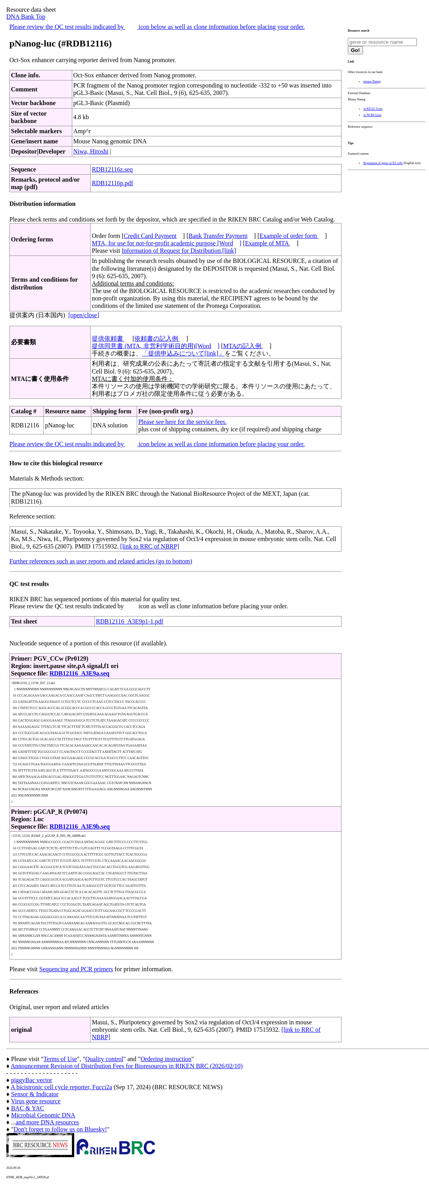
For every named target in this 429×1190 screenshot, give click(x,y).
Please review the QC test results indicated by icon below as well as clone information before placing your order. (157, 26)
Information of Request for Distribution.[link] (179, 250)
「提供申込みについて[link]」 (183, 353)
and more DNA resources (47, 1122)
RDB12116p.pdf (112, 183)
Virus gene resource (36, 1101)
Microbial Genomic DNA (43, 1115)
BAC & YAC (27, 1108)
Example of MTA (267, 243)
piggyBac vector (31, 1080)
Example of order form (288, 235)
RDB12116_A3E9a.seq (79, 673)
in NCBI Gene (372, 115)
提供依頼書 (108, 338)
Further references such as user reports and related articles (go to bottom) (100, 561)
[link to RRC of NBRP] (149, 546)
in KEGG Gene (373, 109)
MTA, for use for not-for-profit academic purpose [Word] (166, 243)
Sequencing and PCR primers (76, 969)
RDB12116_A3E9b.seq (80, 826)
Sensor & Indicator (35, 1094)
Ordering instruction (166, 1059)
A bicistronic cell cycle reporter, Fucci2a (61, 1087)
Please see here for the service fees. (182, 421)
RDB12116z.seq (112, 169)
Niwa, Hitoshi (91, 151)
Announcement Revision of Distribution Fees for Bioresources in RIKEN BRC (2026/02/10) (127, 1066)
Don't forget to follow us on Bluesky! (60, 1129)
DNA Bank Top (25, 16)
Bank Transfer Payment (218, 235)
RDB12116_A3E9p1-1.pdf (129, 621)
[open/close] (83, 315)
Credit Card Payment (150, 235)
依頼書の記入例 (157, 338)
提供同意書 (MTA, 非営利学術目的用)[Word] (156, 346)
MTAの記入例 (243, 346)
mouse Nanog (372, 81)
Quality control (104, 1059)
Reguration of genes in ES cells (383, 163)
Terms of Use (60, 1059)
